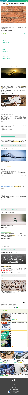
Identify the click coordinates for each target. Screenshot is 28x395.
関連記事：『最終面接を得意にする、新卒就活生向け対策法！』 (8, 249)
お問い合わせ (14, 387)
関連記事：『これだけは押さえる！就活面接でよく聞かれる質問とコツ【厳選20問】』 (11, 145)
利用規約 (14, 384)
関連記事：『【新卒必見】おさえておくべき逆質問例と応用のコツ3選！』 (10, 209)
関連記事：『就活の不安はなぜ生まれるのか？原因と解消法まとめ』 (9, 275)
